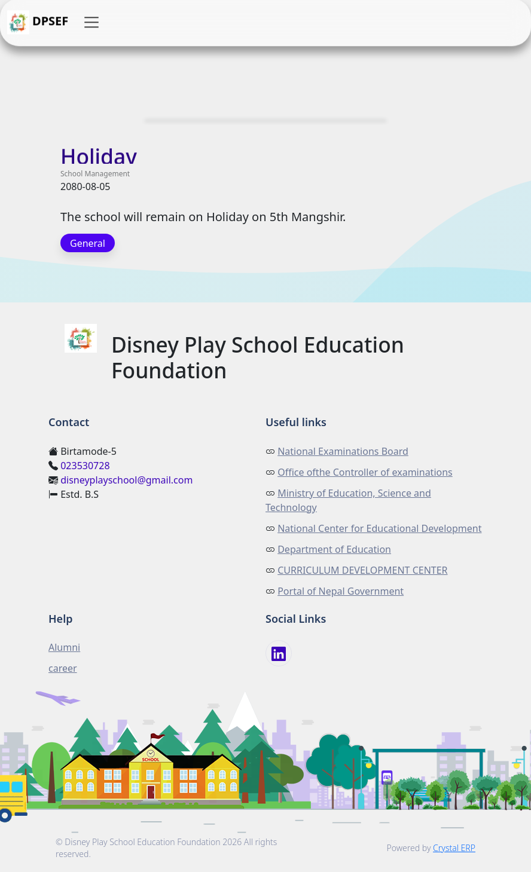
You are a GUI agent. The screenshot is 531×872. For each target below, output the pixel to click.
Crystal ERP (454, 847)
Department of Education (334, 549)
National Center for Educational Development (379, 528)
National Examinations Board (342, 451)
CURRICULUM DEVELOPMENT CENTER (362, 570)
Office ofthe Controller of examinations (365, 472)
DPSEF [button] (37, 23)
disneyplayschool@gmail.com (126, 480)
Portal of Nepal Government (340, 591)
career (62, 668)
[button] (91, 22)
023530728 (84, 465)
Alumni (64, 647)
